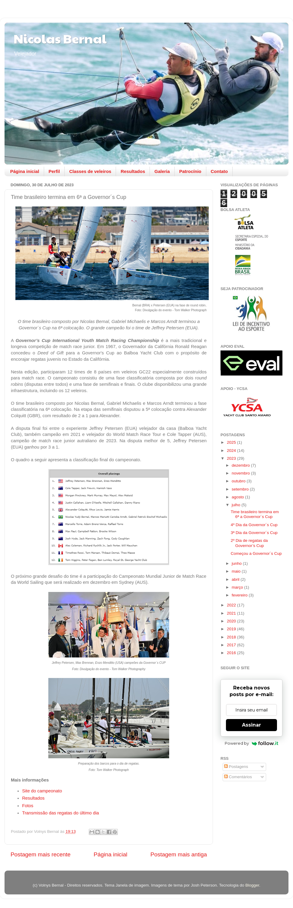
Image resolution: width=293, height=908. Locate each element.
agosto (238, 497)
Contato (219, 171)
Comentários (238, 777)
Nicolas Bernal (60, 38)
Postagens (236, 766)
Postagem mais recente (40, 854)
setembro (241, 489)
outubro (239, 481)
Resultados (133, 171)
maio (237, 571)
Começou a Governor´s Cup (256, 553)
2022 (232, 605)
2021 (232, 613)
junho (237, 563)
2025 (232, 442)
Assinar (251, 725)
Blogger (252, 885)
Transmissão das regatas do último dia (60, 812)
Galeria (162, 171)
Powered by (251, 743)
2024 (232, 450)
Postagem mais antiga (178, 854)
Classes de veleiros (90, 171)
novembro (241, 473)
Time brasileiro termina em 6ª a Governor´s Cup (255, 514)
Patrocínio (190, 171)
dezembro (241, 465)
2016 (232, 653)
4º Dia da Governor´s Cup (254, 525)
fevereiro (240, 595)
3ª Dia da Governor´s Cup (254, 532)
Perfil (54, 171)
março (238, 587)
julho (236, 505)
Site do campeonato (42, 790)
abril (236, 579)
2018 (232, 637)
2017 (232, 645)
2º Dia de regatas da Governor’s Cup (249, 543)
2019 (232, 629)
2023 (232, 458)
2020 (232, 621)
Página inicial (24, 171)
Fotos (28, 805)
